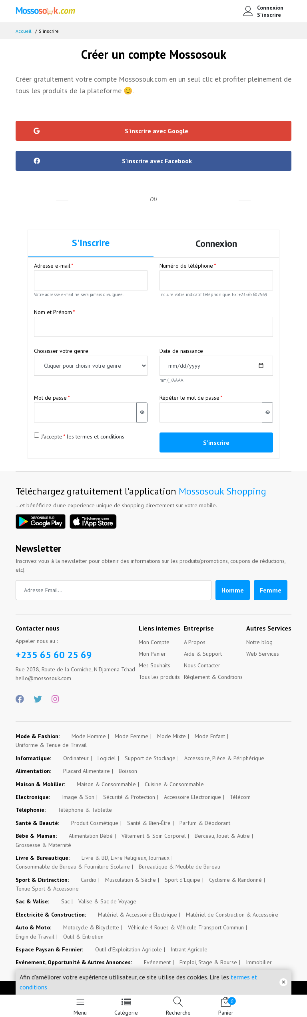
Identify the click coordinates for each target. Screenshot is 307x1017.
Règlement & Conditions (213, 677)
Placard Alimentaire (86, 771)
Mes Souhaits (154, 665)
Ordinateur (76, 758)
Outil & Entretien (83, 936)
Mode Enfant (210, 736)
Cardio (88, 879)
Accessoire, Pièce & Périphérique (224, 758)
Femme (270, 590)
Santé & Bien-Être (149, 823)
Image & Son (78, 797)
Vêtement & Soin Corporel (154, 835)
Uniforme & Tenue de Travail (51, 745)
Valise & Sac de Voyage (107, 901)
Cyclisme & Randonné (235, 879)
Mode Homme (89, 736)
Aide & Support (203, 653)
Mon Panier (152, 653)
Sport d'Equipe (182, 879)
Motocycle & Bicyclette (91, 927)
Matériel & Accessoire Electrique (137, 914)
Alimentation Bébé (91, 835)
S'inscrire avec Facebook (113, 161)
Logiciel (107, 758)
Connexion (270, 7)
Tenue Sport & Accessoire (47, 888)
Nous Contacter (202, 665)
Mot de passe (50, 397)
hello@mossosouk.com (43, 678)
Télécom (240, 797)
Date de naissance (181, 351)
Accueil (24, 31)
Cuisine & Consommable (174, 784)
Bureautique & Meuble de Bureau (179, 866)
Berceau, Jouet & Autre (222, 835)
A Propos (194, 642)
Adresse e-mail (52, 265)
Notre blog (259, 642)
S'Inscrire (91, 242)
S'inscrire (269, 14)
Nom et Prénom (53, 312)
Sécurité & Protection (129, 797)
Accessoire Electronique (192, 797)
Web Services (262, 653)
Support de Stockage (150, 758)
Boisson (128, 771)
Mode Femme (131, 736)
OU (153, 199)
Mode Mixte (171, 736)
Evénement (157, 962)
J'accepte (51, 436)
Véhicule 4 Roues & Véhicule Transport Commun (186, 927)
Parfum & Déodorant (204, 823)
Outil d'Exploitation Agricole (128, 949)
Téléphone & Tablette (85, 809)
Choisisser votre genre (61, 351)
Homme (232, 590)
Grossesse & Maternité (43, 845)
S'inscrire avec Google (111, 131)
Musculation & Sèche (130, 879)
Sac (65, 901)
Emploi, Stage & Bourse (208, 962)
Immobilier (259, 962)
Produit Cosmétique (94, 823)
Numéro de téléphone (186, 265)
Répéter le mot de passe (189, 397)
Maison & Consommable (106, 784)
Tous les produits (159, 677)
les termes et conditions (95, 436)
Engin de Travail (35, 936)
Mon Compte (154, 642)
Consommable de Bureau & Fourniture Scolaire (73, 866)
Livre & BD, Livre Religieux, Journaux (125, 857)
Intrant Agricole (189, 949)
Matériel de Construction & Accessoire (232, 914)
